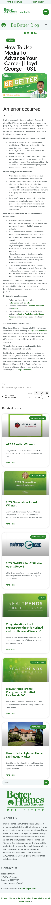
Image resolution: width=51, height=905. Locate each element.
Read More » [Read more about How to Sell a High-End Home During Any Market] (11, 775)
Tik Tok (26, 303)
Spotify (21, 314)
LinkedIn (31, 305)
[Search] (46, 782)
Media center (37, 2)
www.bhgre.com (28, 888)
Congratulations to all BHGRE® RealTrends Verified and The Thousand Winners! (24, 627)
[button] (46, 12)
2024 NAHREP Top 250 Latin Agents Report (24, 564)
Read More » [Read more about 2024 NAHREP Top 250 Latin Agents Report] (11, 585)
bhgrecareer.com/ (25, 370)
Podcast (10, 40)
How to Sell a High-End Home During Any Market (24, 754)
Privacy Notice (8, 898)
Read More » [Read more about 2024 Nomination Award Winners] (11, 524)
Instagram (15, 303)
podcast (28, 387)
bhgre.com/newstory (37, 330)
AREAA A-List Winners (20, 444)
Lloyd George (11, 387)
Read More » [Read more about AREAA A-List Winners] (11, 463)
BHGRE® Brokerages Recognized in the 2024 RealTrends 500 (20, 692)
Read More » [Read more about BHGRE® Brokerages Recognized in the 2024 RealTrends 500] (11, 714)
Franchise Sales (14, 2)
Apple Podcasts (31, 314)
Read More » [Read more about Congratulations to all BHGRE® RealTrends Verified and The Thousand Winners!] (11, 649)
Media (21, 387)
